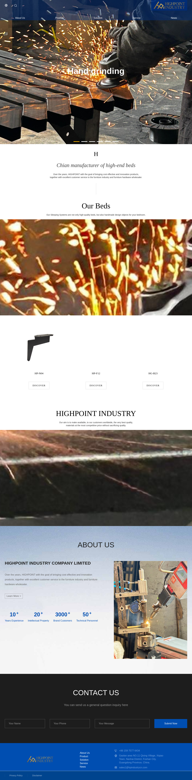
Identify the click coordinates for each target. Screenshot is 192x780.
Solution (98, 18)
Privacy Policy (15, 775)
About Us (20, 18)
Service (137, 18)
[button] (77, 141)
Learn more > (14, 596)
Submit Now (170, 723)
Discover (39, 385)
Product (59, 18)
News (174, 18)
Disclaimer (37, 775)
